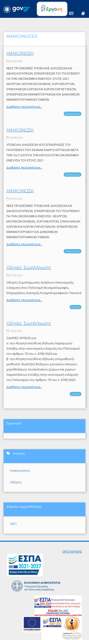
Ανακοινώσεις (72, 113)
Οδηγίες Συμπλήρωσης (28, 267)
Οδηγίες (75, 307)
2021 (13, 523)
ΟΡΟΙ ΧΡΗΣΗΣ (72, 551)
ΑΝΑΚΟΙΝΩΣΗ (20, 53)
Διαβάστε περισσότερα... (24, 106)
